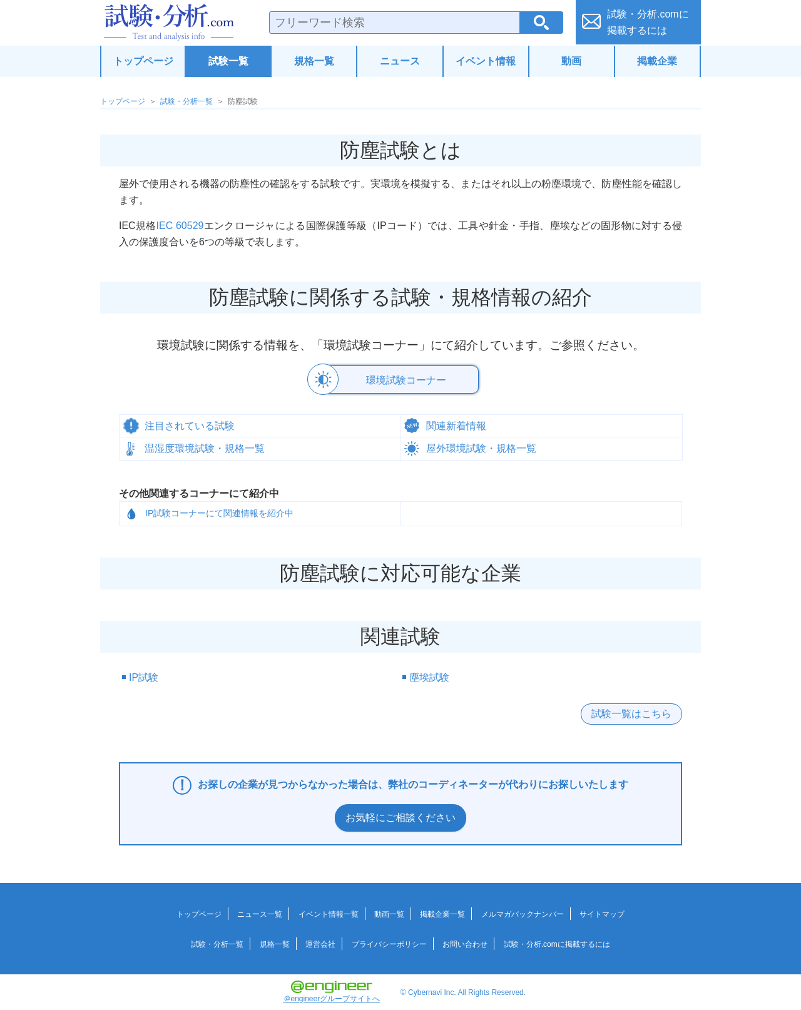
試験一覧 (228, 61)
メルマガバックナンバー (522, 913)
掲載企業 (657, 61)
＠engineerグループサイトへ (331, 990)
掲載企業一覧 (442, 913)
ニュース (400, 61)
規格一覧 (314, 61)
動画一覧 (389, 913)
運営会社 (320, 943)
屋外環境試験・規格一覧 (481, 447)
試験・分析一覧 (186, 101)
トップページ (143, 61)
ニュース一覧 (259, 913)
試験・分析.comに (648, 22)
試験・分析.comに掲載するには (557, 943)
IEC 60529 (180, 225)
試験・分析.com (169, 22)
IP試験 (143, 676)
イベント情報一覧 (328, 913)
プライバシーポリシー (389, 943)
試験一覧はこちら (631, 712)
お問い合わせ (464, 943)
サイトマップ (602, 913)
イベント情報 (486, 61)
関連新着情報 (456, 424)
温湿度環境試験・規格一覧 (205, 447)
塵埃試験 (429, 676)
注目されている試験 (190, 424)
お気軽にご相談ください (400, 816)
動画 (571, 61)
